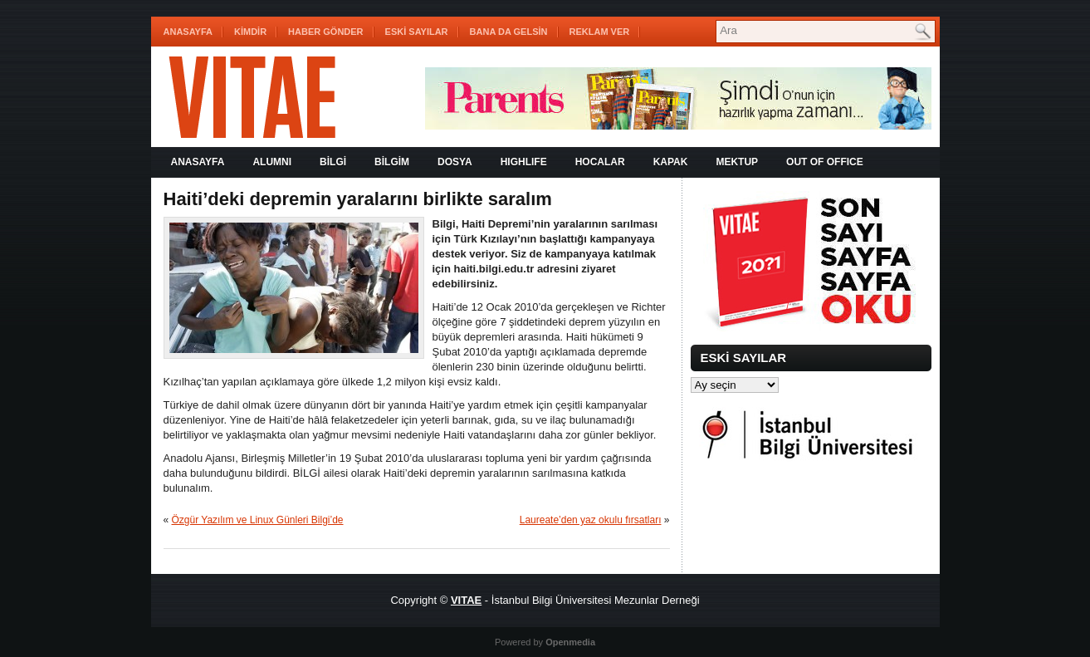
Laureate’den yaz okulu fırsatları (591, 520)
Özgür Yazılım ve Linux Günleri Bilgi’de (258, 520)
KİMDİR (250, 32)
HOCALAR (600, 162)
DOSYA (454, 162)
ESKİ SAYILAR (416, 32)
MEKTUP (737, 162)
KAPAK (670, 162)
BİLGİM (391, 162)
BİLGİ (333, 162)
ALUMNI (271, 162)
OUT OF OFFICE (824, 162)
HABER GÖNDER (325, 32)
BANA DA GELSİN (509, 32)
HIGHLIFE (524, 162)
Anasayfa (188, 32)
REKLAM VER (599, 32)
